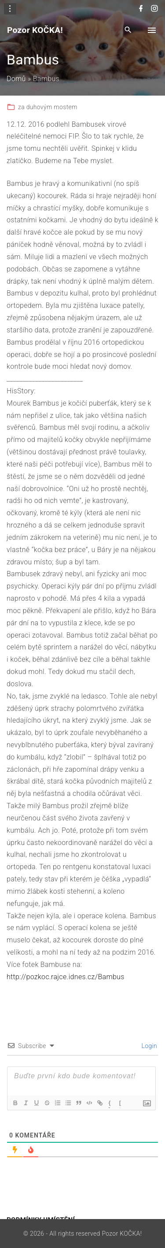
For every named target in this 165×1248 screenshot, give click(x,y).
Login (148, 1045)
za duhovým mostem (47, 107)
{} (109, 1103)
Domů (16, 79)
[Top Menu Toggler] (151, 30)
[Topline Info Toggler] (10, 8)
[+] (120, 1103)
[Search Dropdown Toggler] (128, 30)
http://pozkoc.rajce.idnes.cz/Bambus (66, 977)
